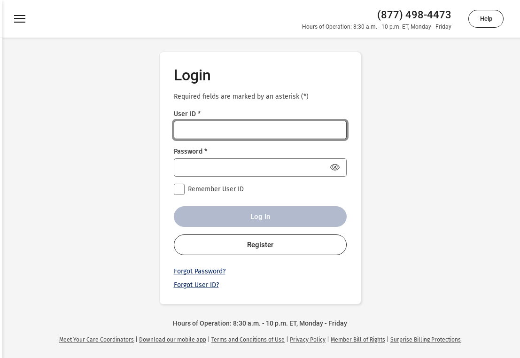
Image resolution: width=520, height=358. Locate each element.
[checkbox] (179, 189)
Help (486, 18)
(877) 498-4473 (414, 15)
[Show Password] (335, 167)
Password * (190, 152)
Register (260, 245)
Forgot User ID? (196, 285)
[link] (96, 339)
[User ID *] (260, 130)
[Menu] (19, 18)
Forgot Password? (199, 271)
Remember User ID (216, 189)
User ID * (187, 114)
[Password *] (260, 167)
